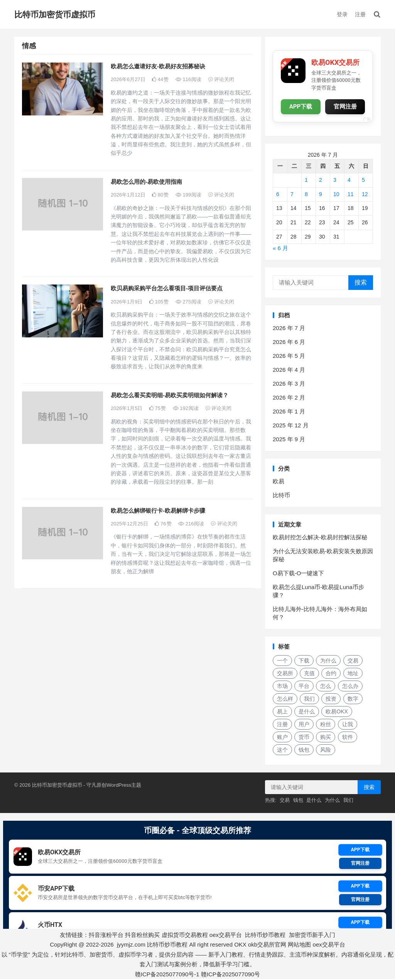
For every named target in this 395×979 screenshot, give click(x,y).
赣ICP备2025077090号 (230, 974)
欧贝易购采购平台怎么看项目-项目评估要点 (167, 288)
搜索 (360, 282)
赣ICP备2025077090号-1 (167, 974)
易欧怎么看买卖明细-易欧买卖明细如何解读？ (169, 395)
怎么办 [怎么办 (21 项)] (350, 686)
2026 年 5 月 (289, 355)
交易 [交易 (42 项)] (353, 660)
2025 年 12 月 (291, 425)
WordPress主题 (123, 785)
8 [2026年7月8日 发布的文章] (306, 194)
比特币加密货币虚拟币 (54, 14)
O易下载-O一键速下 (298, 573)
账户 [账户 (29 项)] (282, 737)
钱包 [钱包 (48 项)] (304, 750)
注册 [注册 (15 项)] (282, 724)
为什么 (332, 800)
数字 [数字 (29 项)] (353, 699)
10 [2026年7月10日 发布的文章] (336, 194)
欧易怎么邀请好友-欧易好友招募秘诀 (158, 66)
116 (188, 79)
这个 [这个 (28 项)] (282, 750)
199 (188, 195)
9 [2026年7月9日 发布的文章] (320, 194)
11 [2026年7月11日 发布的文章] (351, 194)
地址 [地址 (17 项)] (353, 673)
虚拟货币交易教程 (185, 935)
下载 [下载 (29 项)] (304, 660)
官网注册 (345, 106)
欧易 (278, 481)
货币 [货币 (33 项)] (304, 737)
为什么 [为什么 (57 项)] (328, 660)
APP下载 (300, 106)
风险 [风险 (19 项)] (325, 750)
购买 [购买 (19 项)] (325, 737)
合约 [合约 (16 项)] (331, 673)
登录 (342, 14)
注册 (360, 14)
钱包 (298, 800)
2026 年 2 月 (289, 397)
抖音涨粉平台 (106, 935)
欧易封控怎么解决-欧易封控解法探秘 (320, 537)
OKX (240, 944)
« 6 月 (280, 248)
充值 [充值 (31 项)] (309, 673)
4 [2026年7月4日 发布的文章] (349, 180)
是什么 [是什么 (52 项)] (307, 711)
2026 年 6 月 (289, 342)
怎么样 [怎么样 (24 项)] (285, 699)
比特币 (281, 495)
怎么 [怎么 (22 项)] (325, 686)
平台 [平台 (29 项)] (304, 686)
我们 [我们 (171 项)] (309, 699)
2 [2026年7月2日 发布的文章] (320, 180)
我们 (348, 800)
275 (188, 302)
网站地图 (299, 944)
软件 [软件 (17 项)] (347, 737)
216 (191, 524)
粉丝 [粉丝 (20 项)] (325, 724)
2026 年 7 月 (289, 328)
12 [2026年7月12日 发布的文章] (365, 194)
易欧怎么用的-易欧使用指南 (146, 181)
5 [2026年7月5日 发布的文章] (363, 180)
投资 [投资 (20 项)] (331, 699)
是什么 (313, 800)
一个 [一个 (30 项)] (282, 660)
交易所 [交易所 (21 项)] (285, 673)
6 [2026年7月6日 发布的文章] (277, 194)
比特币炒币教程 (265, 935)
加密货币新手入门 (312, 935)
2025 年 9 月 (289, 439)
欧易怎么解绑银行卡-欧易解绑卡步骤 (158, 510)
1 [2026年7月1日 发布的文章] (306, 180)
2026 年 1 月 (289, 411)
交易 (285, 800)
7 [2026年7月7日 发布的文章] (292, 194)
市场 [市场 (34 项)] (282, 686)
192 (186, 408)
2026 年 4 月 (289, 369)
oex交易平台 (225, 935)
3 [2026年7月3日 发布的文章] (334, 180)
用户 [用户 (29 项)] (304, 724)
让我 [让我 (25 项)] (347, 724)
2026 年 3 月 (289, 383)
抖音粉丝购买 (142, 935)
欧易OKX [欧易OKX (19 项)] (337, 711)
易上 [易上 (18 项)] (282, 711)
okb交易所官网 (267, 944)
